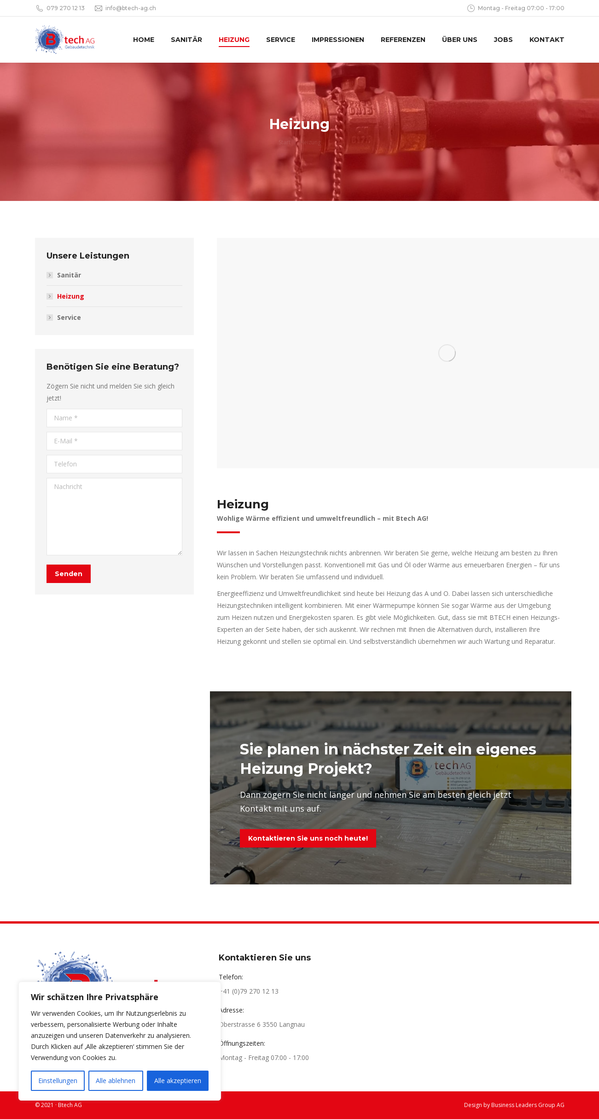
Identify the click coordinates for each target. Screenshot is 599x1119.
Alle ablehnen (115, 1080)
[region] (119, 1041)
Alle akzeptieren (177, 1080)
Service (69, 317)
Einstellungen (57, 1080)
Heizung (70, 296)
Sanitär (69, 275)
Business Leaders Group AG (527, 1105)
